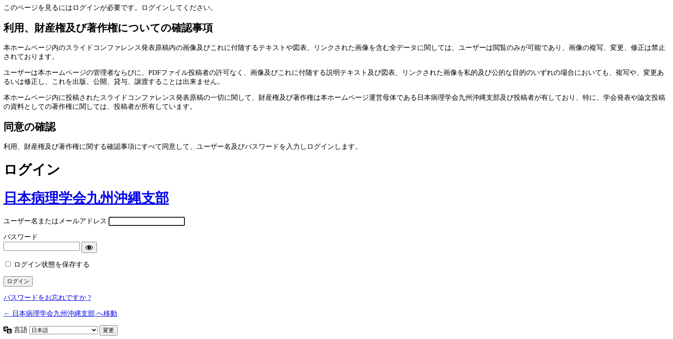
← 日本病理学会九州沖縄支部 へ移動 (60, 313)
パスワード (20, 236)
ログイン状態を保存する (52, 264)
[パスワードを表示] (89, 247)
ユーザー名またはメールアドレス (55, 221)
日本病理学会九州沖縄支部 (86, 198)
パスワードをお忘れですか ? (47, 297)
